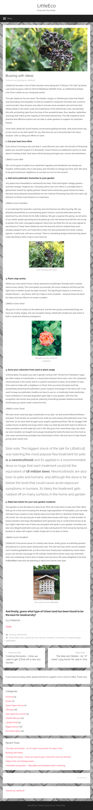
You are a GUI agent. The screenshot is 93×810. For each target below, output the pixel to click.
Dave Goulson (40, 638)
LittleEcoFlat (22, 635)
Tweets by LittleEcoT (15, 790)
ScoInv (9, 701)
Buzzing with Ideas (14, 752)
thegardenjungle (74, 638)
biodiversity (29, 638)
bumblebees (61, 638)
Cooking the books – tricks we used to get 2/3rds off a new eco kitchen (38, 757)
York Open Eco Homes (16, 714)
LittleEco (46, 6)
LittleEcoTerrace (13, 718)
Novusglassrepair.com (82, 777)
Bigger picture (12, 727)
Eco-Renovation (13, 731)
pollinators (51, 638)
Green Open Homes (15, 705)
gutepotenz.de (25, 550)
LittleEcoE (31, 80)
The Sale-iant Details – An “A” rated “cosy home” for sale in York (34, 748)
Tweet (8, 626)
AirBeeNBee (11, 641)
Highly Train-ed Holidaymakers (20, 761)
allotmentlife (14, 638)
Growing (12, 635)
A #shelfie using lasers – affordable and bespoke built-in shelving (35, 765)
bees (22, 638)
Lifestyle (10, 709)
